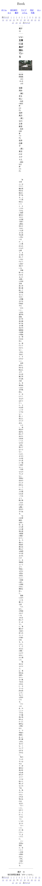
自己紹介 (13, 10)
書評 (16, 13)
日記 (32, 10)
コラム (24, 13)
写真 (32, 13)
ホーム (4, 10)
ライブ (23, 10)
